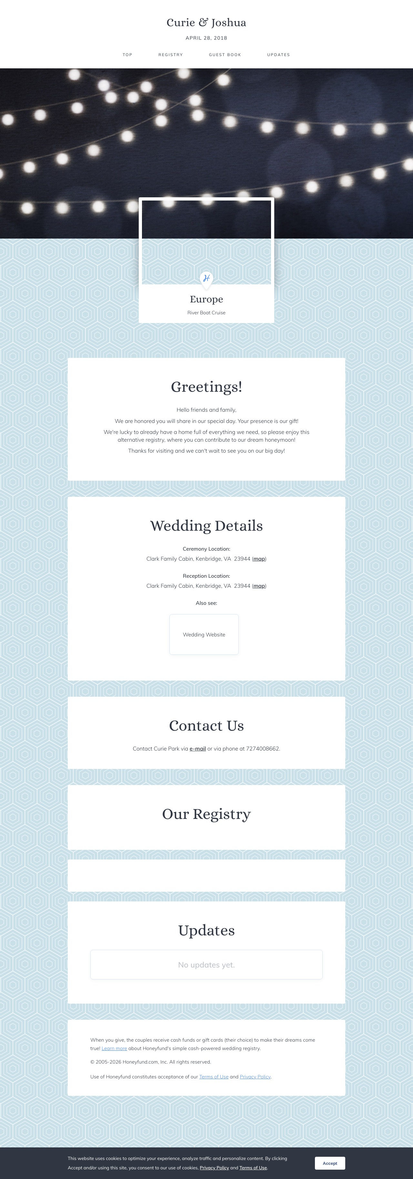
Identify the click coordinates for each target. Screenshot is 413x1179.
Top (128, 54)
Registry (170, 54)
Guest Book (225, 54)
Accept (330, 1163)
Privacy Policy (255, 1077)
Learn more (114, 1048)
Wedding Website (204, 634)
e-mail (198, 748)
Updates (278, 54)
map (259, 558)
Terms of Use (214, 1077)
